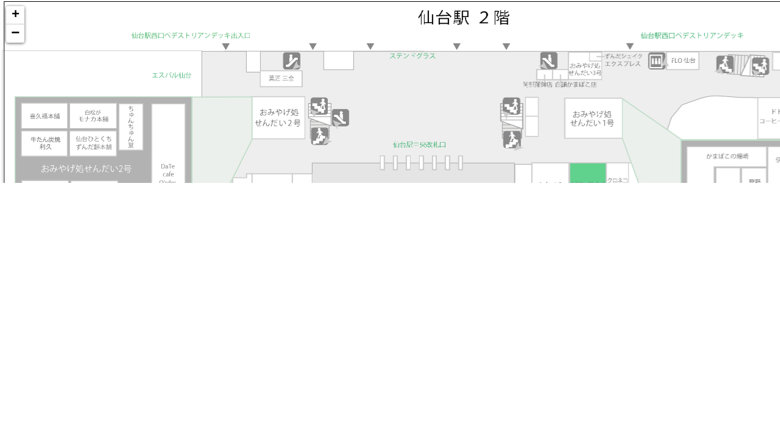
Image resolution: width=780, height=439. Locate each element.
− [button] (15, 33)
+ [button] (16, 15)
